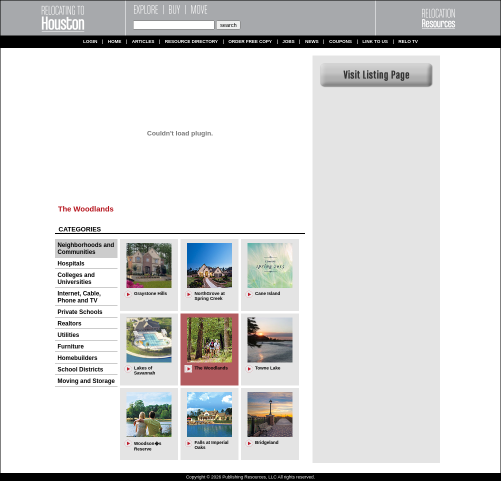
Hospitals (71, 263)
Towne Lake (267, 368)
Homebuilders (78, 358)
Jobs (288, 42)
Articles (143, 42)
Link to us (375, 42)
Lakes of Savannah (145, 371)
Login (90, 42)
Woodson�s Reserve (148, 446)
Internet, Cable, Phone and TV (79, 297)
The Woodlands (86, 208)
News (311, 42)
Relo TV (408, 42)
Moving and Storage (86, 381)
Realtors (70, 323)
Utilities (68, 335)
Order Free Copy (250, 42)
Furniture (71, 346)
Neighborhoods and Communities (86, 249)
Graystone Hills (150, 293)
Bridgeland (266, 442)
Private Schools (80, 312)
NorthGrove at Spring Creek (209, 296)
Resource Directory (191, 42)
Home (115, 42)
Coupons (340, 42)
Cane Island (267, 293)
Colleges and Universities (76, 279)
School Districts (80, 369)
